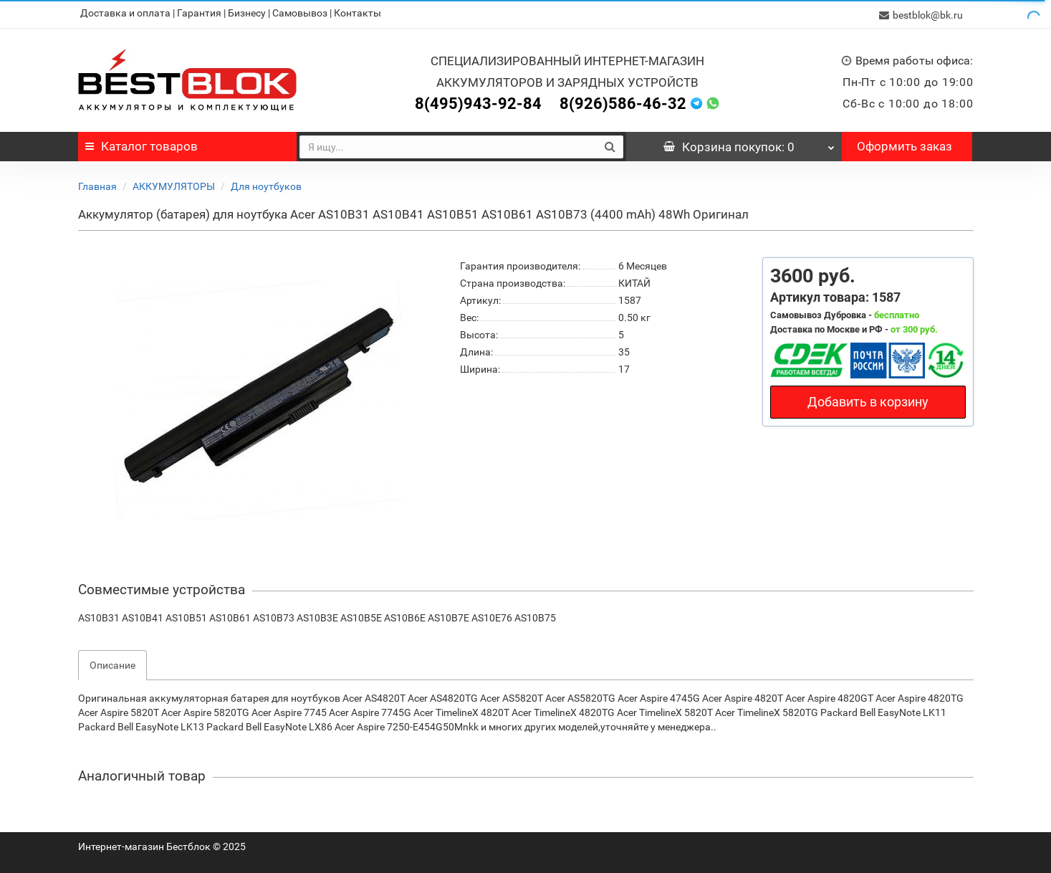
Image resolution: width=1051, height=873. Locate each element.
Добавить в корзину (867, 399)
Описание (112, 663)
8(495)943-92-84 (478, 101)
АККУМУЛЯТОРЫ (174, 184)
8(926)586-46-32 (623, 101)
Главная (97, 184)
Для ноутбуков (266, 184)
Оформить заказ (904, 144)
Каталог (141, 144)
